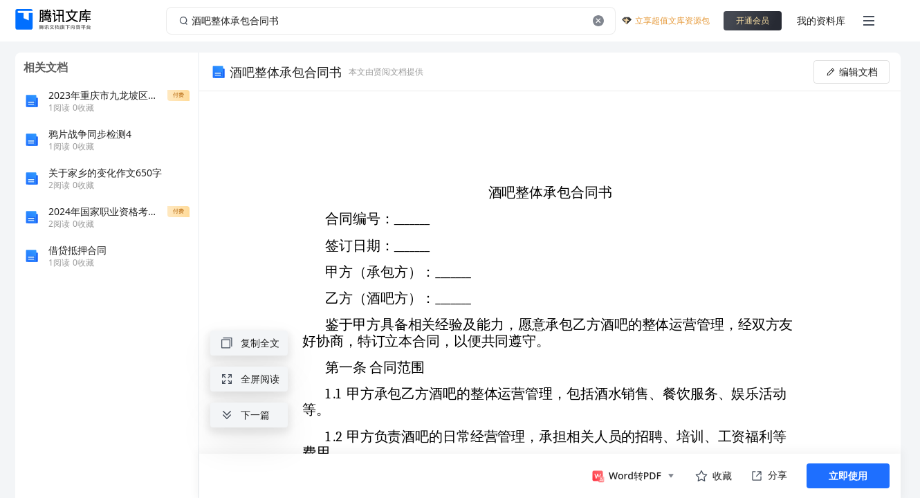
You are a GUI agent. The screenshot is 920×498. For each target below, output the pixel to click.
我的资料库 (821, 20)
